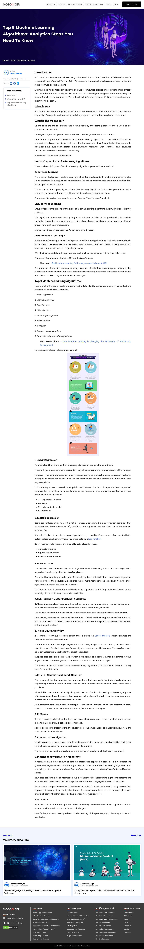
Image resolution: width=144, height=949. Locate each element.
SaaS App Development (76, 929)
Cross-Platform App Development (46, 919)
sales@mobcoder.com (14, 918)
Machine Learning (26, 60)
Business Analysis (39, 932)
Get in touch (9, 914)
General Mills (128, 912)
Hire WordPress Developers (106, 932)
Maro (126, 919)
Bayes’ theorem (102, 636)
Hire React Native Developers (106, 919)
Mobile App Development (42, 912)
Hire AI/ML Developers (103, 926)
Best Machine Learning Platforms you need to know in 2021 (79, 263)
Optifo (126, 929)
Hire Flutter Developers (104, 916)
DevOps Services (73, 932)
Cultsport (127, 922)
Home (5, 60)
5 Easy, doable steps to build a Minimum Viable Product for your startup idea (104, 892)
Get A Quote (131, 4)
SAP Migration (72, 926)
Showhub (127, 926)
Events (109, 4)
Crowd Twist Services (41, 939)
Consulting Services (40, 936)
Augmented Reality (74, 936)
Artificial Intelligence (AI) (76, 919)
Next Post (136, 835)
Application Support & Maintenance (46, 926)
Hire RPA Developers (103, 939)
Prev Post (7, 835)
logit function (94, 539)
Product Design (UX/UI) (41, 922)
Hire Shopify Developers (104, 936)
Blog (117, 4)
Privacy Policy (76, 946)
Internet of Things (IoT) (75, 922)
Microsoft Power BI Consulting (78, 916)
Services (61, 4)
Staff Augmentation (94, 4)
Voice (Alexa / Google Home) (44, 929)
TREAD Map (128, 916)
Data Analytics (72, 912)
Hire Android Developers (104, 929)
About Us (51, 4)
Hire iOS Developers (103, 922)
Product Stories (75, 4)
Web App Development (42, 916)
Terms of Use (85, 946)
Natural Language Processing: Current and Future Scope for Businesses (32, 892)
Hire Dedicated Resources (105, 912)
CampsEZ (127, 932)
